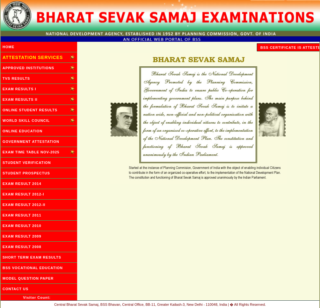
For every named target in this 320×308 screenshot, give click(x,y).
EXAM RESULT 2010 (22, 226)
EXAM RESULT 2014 (22, 184)
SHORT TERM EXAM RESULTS (32, 257)
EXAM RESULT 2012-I (23, 194)
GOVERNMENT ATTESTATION (31, 141)
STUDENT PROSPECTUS (26, 173)
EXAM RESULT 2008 (22, 247)
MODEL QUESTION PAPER (28, 278)
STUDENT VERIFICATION (27, 163)
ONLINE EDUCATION (22, 131)
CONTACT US (15, 289)
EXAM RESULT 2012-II (24, 205)
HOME (8, 47)
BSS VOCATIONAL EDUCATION (33, 268)
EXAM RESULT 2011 (22, 215)
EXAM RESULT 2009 (22, 236)
